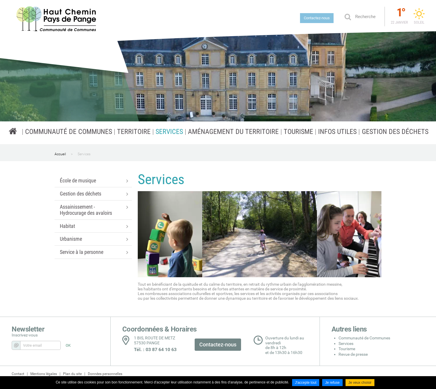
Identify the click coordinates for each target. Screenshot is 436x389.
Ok (347, 16)
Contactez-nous (317, 18)
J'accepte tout (306, 383)
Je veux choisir (360, 383)
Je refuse (332, 383)
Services (84, 154)
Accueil (60, 154)
